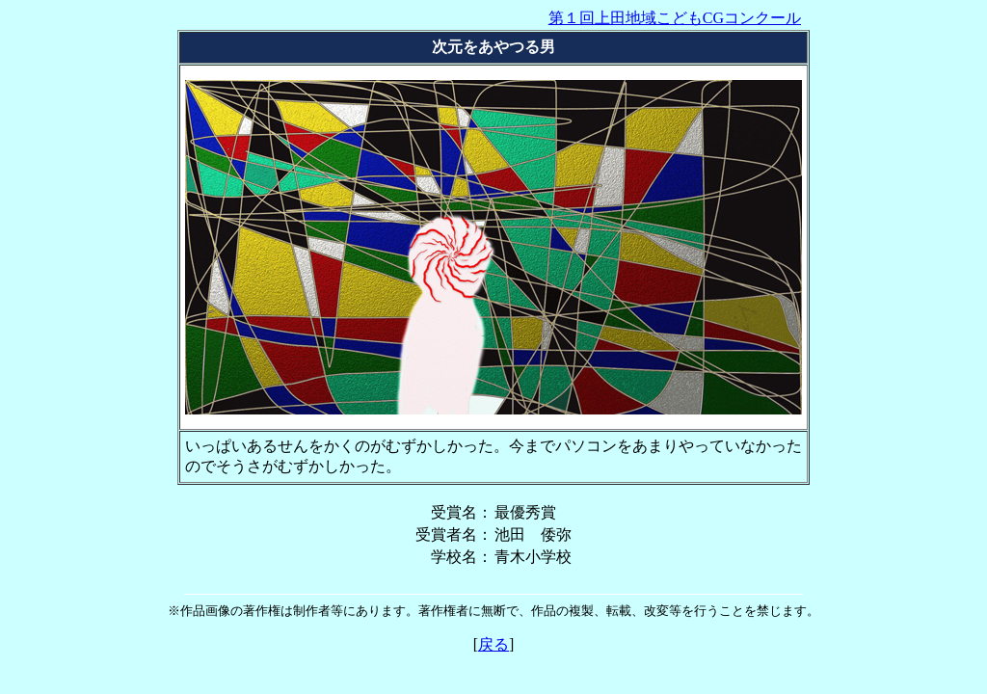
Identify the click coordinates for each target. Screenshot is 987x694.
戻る (493, 644)
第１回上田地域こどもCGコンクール (674, 18)
